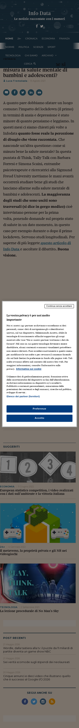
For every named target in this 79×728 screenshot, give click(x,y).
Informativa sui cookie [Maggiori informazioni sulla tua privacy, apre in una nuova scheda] (28, 369)
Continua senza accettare (59, 306)
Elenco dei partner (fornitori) (23, 396)
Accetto (39, 418)
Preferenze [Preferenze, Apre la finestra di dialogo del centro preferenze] (39, 409)
